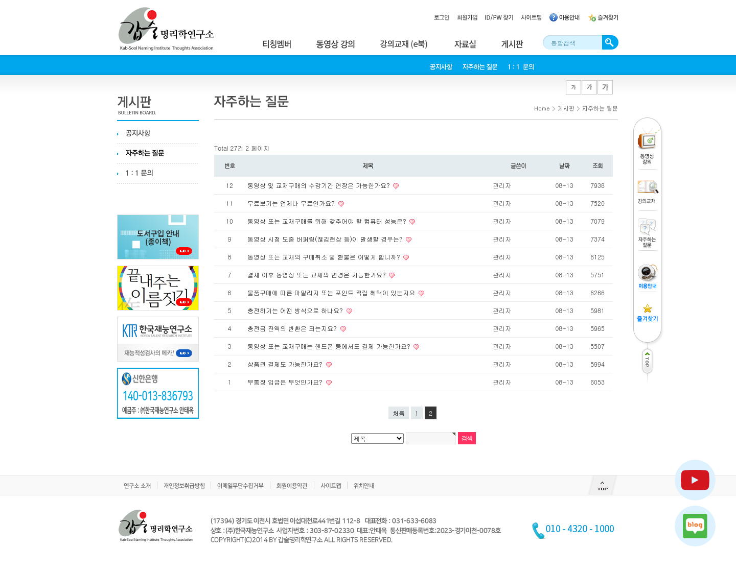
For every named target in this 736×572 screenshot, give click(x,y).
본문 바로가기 (0, 0)
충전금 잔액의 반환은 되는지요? (293, 328)
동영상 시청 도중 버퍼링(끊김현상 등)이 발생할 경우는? (325, 238)
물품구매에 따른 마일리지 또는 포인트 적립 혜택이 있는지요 (332, 292)
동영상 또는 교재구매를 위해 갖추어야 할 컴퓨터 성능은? (327, 221)
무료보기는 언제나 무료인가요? (292, 203)
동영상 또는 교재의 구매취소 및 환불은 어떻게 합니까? (324, 256)
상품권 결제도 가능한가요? (286, 364)
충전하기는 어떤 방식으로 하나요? (296, 310)
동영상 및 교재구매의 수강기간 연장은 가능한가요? (319, 185)
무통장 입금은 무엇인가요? (286, 381)
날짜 (564, 165)
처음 (399, 413)
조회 (597, 165)
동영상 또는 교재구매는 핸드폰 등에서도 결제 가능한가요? (329, 346)
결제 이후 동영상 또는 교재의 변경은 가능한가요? (317, 274)
